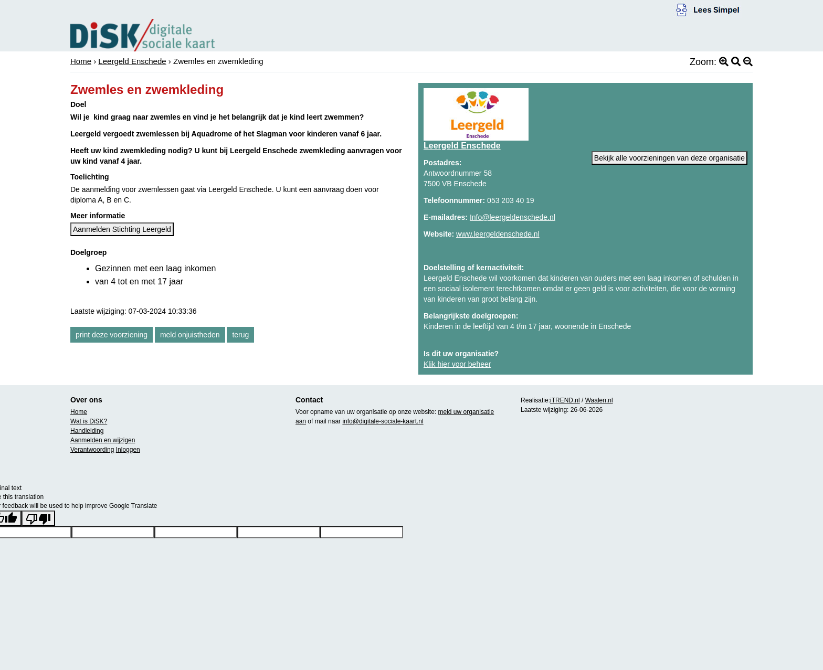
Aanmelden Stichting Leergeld (122, 229)
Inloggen (128, 449)
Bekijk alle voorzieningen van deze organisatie (669, 158)
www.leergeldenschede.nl (498, 234)
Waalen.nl (599, 400)
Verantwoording (92, 449)
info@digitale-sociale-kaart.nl (382, 421)
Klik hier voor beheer (457, 364)
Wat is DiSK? (88, 421)
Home (80, 61)
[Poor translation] (38, 518)
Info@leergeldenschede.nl (512, 217)
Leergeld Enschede (132, 61)
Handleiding (86, 430)
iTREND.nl (565, 400)
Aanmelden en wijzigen (102, 440)
